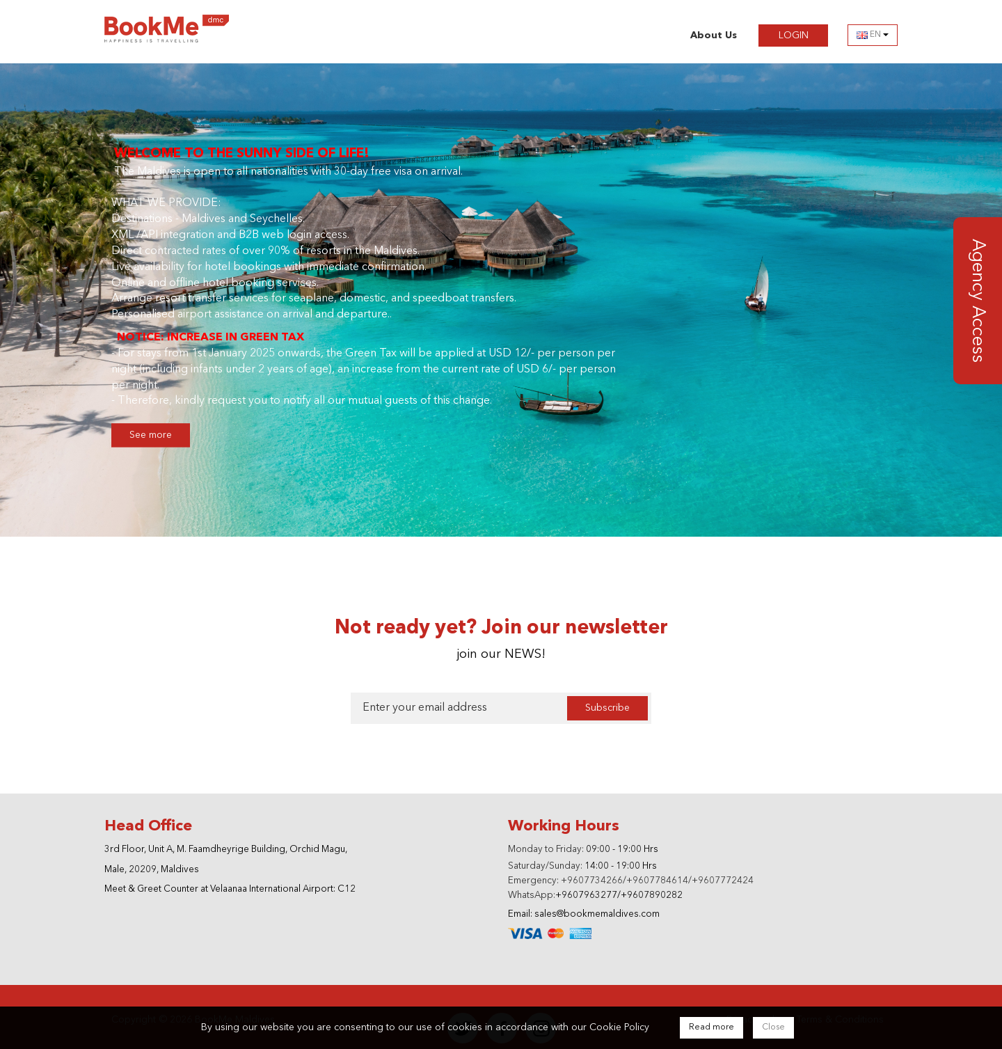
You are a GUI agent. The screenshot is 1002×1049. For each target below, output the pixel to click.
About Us (713, 35)
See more (150, 426)
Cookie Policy (619, 1027)
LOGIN (804, 34)
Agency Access (978, 291)
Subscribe (607, 698)
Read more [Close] (711, 1027)
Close (773, 1027)
